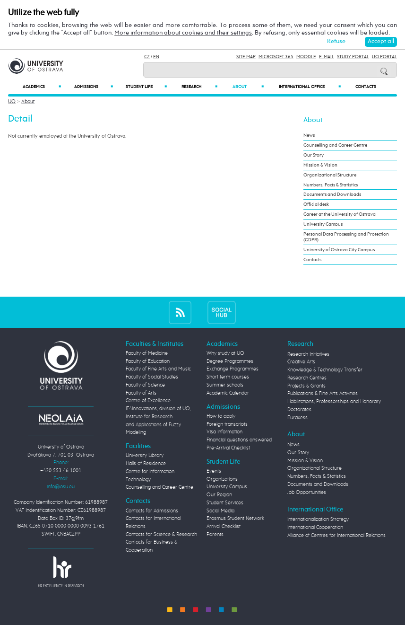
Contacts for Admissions (152, 510)
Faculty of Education (148, 361)
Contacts (365, 87)
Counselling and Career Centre (335, 145)
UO (12, 101)
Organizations (222, 479)
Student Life (146, 86)
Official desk (316, 204)
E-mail (326, 56)
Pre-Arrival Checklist (228, 447)
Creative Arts (301, 361)
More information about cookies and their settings (183, 33)
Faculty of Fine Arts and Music (158, 368)
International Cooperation (315, 527)
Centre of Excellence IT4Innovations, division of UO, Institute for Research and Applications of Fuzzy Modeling (158, 416)
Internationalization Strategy (318, 519)
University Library (145, 455)
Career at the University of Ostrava (339, 214)
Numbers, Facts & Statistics (330, 185)
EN (156, 56)
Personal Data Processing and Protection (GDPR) (346, 237)
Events (214, 471)
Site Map (246, 56)
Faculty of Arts (141, 393)
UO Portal (384, 56)
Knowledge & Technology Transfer (324, 369)
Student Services (225, 502)
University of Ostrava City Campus (339, 249)
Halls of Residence (146, 463)
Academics (41, 86)
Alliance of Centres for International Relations (336, 535)
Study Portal (353, 56)
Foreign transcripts (227, 424)
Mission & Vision (320, 165)
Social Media (220, 510)
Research (199, 86)
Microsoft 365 (276, 56)
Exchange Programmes (233, 368)
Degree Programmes (230, 361)
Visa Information (224, 431)
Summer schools (225, 384)
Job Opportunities (306, 492)
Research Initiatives (308, 354)
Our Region (219, 494)
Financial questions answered (239, 439)
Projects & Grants (306, 385)
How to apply (221, 416)
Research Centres (307, 377)
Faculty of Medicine (147, 353)
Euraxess (297, 417)
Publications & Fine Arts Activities (322, 393)
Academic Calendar (228, 393)
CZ (147, 56)
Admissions (93, 86)
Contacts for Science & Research (161, 534)
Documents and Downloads (332, 194)
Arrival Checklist (224, 526)
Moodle (306, 56)
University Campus (323, 224)
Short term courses (228, 376)
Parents (215, 534)
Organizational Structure (329, 175)
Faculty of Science (145, 384)
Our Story (313, 155)
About (248, 86)
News (309, 135)
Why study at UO (225, 353)
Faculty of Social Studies (152, 376)
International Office (310, 86)
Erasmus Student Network (235, 518)
